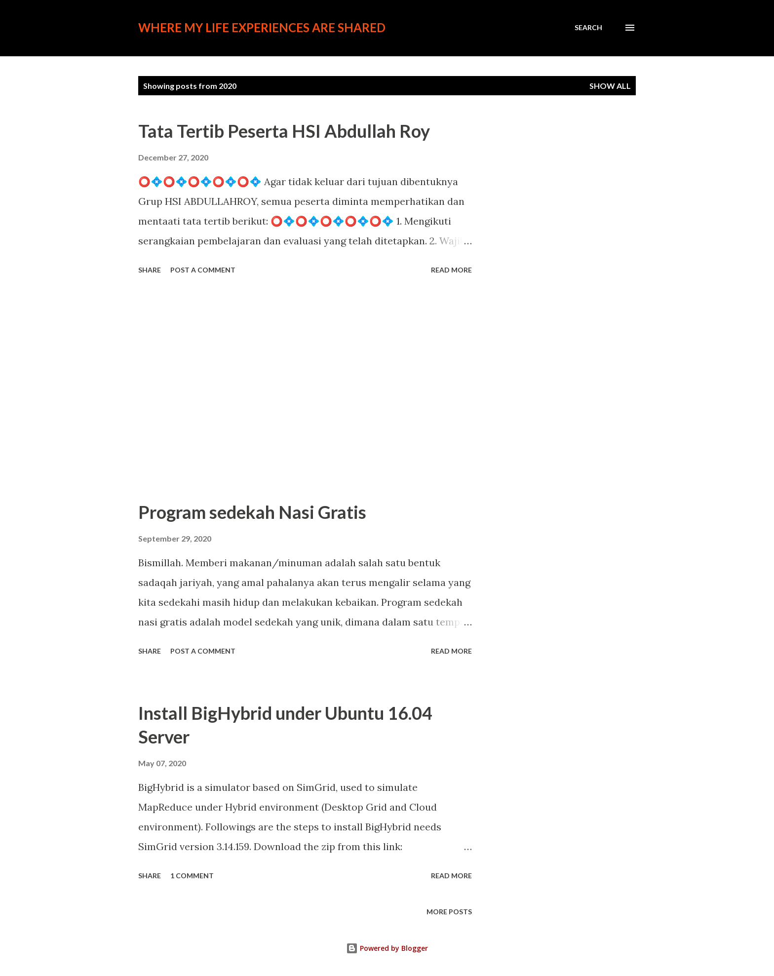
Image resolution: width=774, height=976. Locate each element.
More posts (449, 911)
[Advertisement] (305, 389)
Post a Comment (202, 270)
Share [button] (149, 270)
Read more (451, 270)
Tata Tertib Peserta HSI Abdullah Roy (284, 131)
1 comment (192, 875)
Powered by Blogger (387, 948)
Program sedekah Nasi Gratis (252, 512)
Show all (610, 85)
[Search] (588, 28)
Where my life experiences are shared (262, 27)
